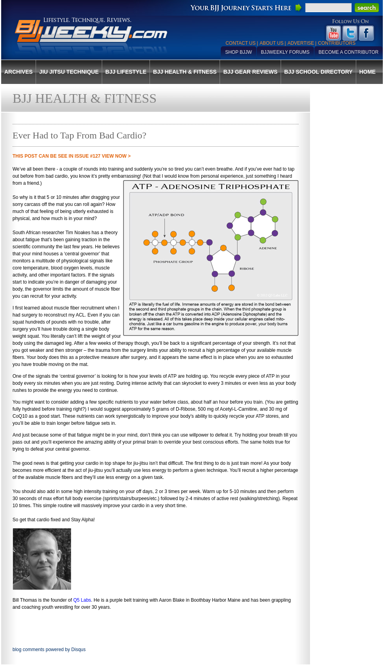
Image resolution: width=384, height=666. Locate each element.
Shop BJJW (238, 52)
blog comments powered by (49, 649)
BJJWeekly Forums (285, 52)
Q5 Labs (82, 600)
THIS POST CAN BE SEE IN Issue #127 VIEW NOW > (72, 156)
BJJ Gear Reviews (250, 72)
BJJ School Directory (318, 72)
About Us (271, 43)
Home (367, 72)
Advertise (300, 43)
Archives (18, 72)
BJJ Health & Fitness (184, 72)
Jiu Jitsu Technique (69, 72)
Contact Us (240, 43)
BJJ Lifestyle (125, 72)
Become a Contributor (349, 52)
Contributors (336, 43)
